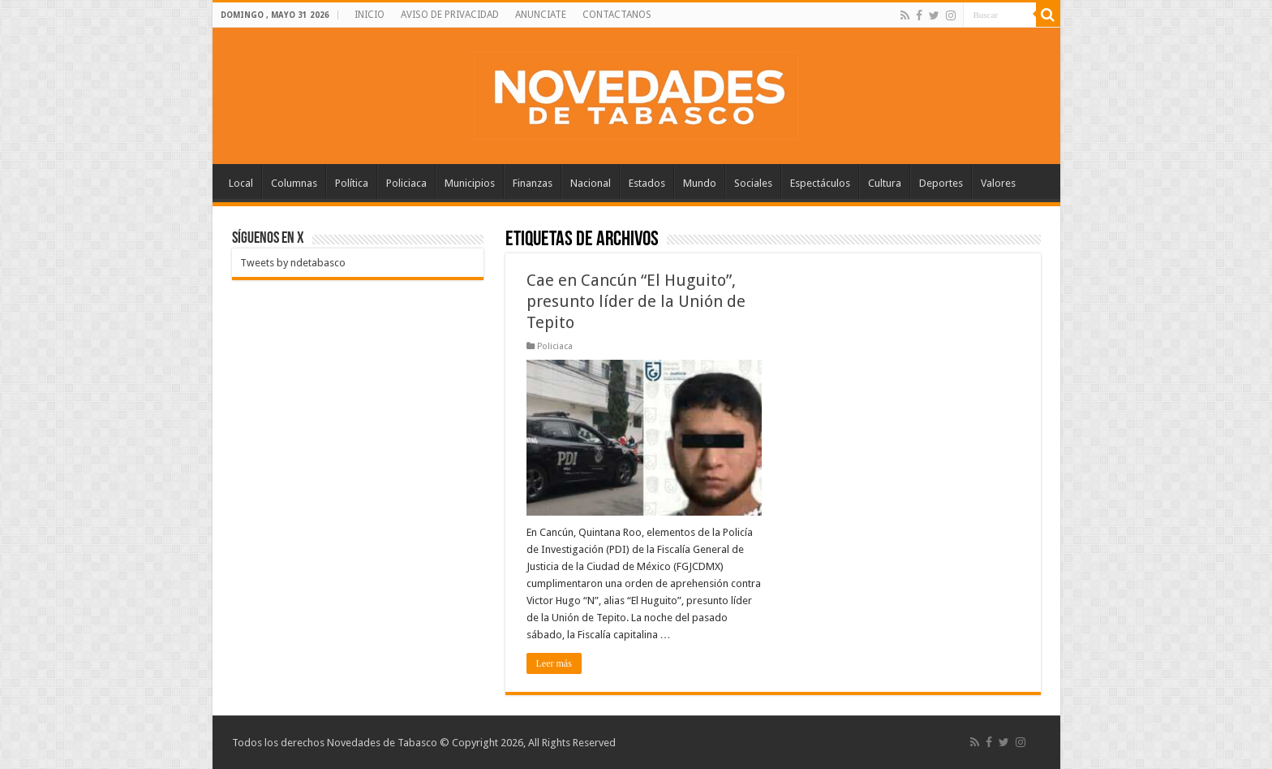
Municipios (470, 183)
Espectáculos (820, 183)
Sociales (753, 183)
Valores (998, 183)
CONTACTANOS (616, 14)
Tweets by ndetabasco (293, 263)
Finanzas (532, 183)
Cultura (884, 183)
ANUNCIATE (540, 14)
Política (351, 183)
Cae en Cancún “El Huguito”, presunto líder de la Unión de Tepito (636, 301)
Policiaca (406, 183)
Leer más (554, 663)
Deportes (941, 183)
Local (241, 183)
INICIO (370, 14)
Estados (647, 183)
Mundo (699, 183)
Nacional (590, 183)
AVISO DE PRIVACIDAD (450, 14)
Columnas (294, 183)
